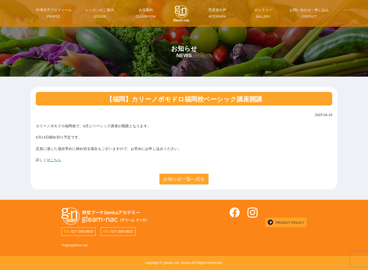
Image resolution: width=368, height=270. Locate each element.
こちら (55, 160)
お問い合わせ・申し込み (309, 13)
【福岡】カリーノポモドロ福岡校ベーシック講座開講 (184, 99)
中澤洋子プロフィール (54, 13)
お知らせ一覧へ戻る (184, 179)
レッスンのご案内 (99, 13)
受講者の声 (217, 13)
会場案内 (146, 13)
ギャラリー (263, 13)
